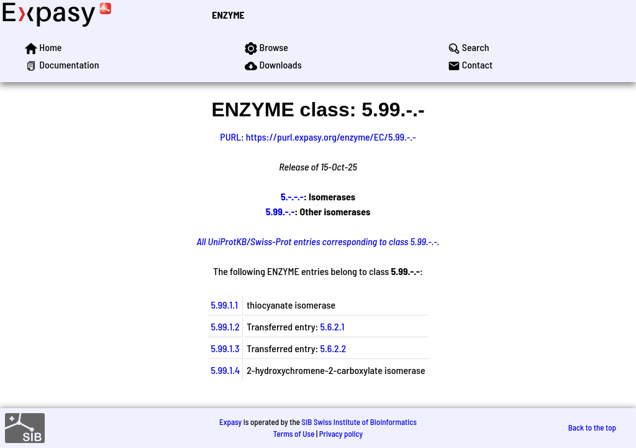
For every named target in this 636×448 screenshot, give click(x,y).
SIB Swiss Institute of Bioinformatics (359, 422)
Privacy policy (341, 434)
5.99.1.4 (225, 370)
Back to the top (592, 427)
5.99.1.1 (224, 304)
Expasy (230, 422)
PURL (230, 136)
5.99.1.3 (225, 348)
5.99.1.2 (225, 326)
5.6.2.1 (332, 326)
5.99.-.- (280, 211)
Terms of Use (294, 434)
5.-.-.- (292, 196)
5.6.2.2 (333, 348)
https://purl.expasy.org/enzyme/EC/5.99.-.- (331, 136)
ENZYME (228, 15)
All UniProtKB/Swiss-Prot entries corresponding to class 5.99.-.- (317, 241)
